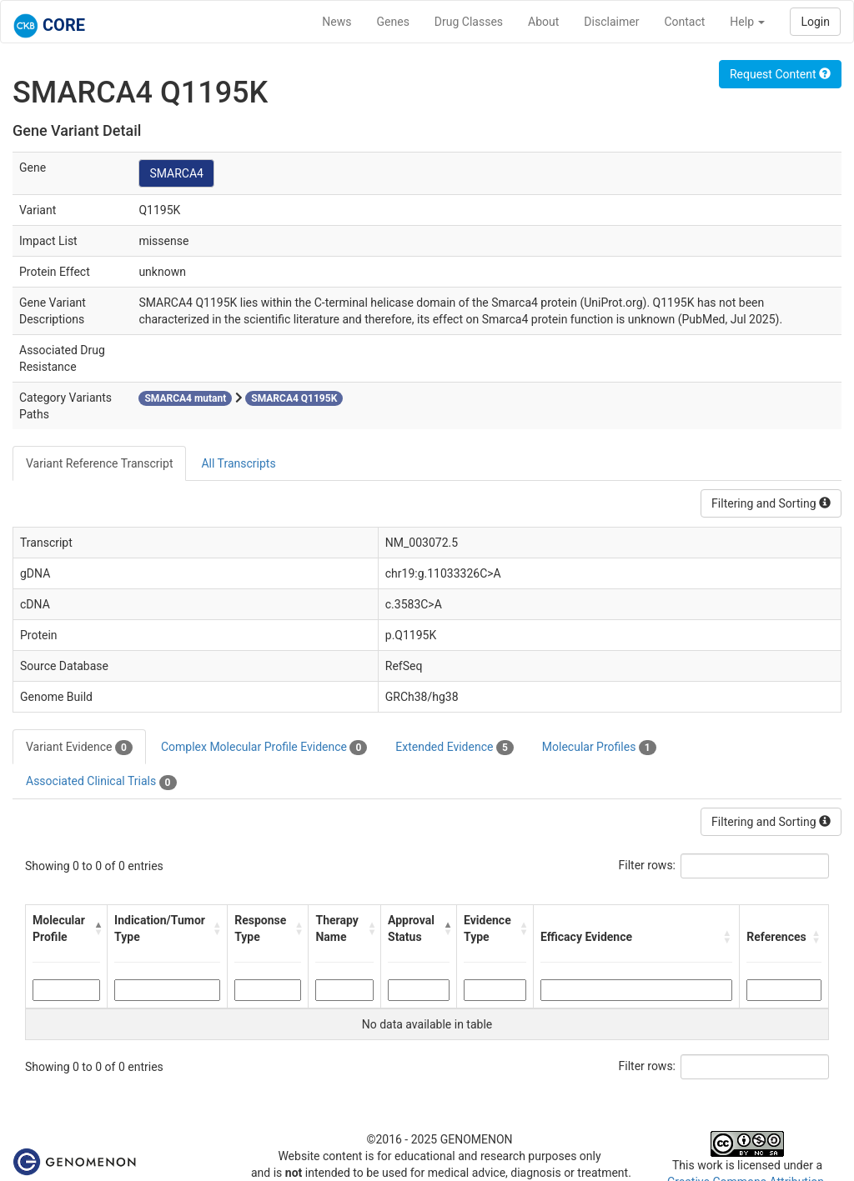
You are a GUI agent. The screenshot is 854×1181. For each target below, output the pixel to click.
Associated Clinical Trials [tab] (101, 781)
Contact (684, 21)
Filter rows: (647, 865)
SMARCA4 (176, 173)
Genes (393, 21)
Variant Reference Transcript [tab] (99, 463)
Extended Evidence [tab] (454, 747)
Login (815, 21)
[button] (96, 928)
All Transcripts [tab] (238, 463)
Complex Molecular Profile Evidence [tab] (264, 747)
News (336, 21)
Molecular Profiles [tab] (599, 747)
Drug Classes (469, 21)
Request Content (780, 74)
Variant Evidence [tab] (79, 747)
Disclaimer (611, 21)
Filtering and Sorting (771, 503)
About (543, 21)
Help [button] (747, 21)
